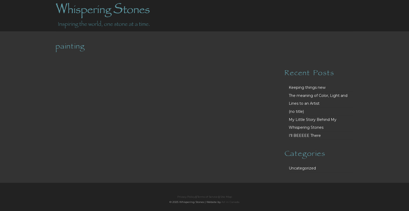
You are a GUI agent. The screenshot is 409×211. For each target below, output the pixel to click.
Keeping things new (307, 87)
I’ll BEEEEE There (305, 135)
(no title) (296, 111)
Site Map (226, 196)
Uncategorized (302, 168)
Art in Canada (230, 202)
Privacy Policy (186, 196)
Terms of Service (207, 196)
